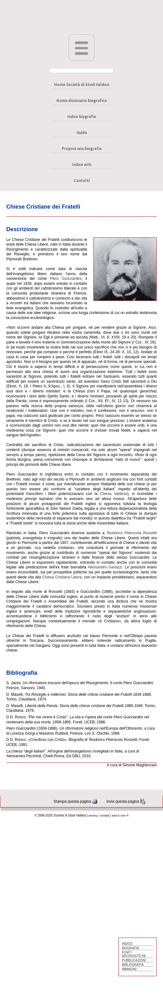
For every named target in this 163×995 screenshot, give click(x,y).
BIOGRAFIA (130, 948)
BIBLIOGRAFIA (133, 964)
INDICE (127, 943)
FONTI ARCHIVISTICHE (134, 954)
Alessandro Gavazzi (105, 567)
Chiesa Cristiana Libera (62, 577)
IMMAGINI (129, 969)
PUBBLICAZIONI (134, 960)
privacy (93, 815)
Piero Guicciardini (65, 278)
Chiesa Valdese (113, 494)
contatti (104, 815)
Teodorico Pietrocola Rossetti (131, 533)
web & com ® (120, 815)
